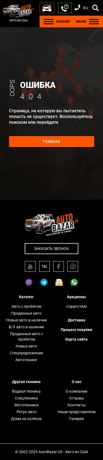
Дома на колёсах (26, 418)
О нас (77, 382)
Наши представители (77, 412)
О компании (76, 391)
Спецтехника (26, 398)
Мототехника (26, 405)
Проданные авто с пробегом (26, 336)
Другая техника (26, 382)
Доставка (76, 320)
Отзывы (76, 398)
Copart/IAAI (76, 306)
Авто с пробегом (26, 306)
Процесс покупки (76, 329)
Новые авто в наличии (26, 320)
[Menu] (48, 21)
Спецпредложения (26, 353)
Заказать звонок (51, 248)
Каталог (26, 297)
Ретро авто (26, 412)
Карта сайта (76, 339)
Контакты (77, 405)
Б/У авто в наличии (26, 327)
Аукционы (76, 297)
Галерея (76, 418)
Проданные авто (26, 313)
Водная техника (26, 391)
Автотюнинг (26, 360)
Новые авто (26, 346)
